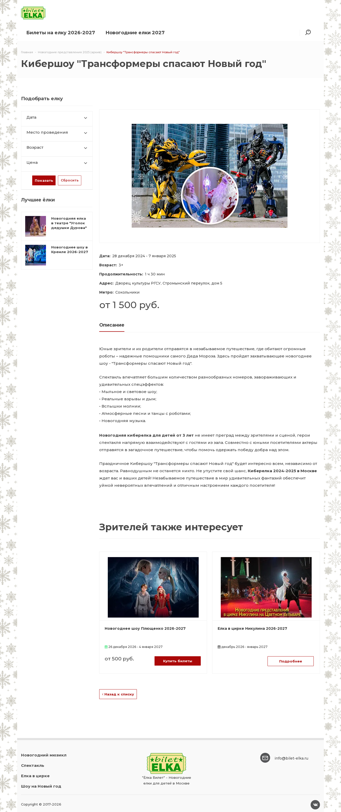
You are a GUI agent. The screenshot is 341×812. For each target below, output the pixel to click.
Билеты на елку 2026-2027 (60, 33)
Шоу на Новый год (41, 786)
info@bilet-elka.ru (291, 758)
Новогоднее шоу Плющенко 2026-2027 (145, 628)
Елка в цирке (35, 775)
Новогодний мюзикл (43, 755)
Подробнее (290, 661)
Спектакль (32, 765)
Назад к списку (118, 694)
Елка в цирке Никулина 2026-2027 (252, 628)
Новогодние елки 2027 (135, 33)
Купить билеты (177, 661)
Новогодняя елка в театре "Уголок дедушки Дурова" (69, 223)
